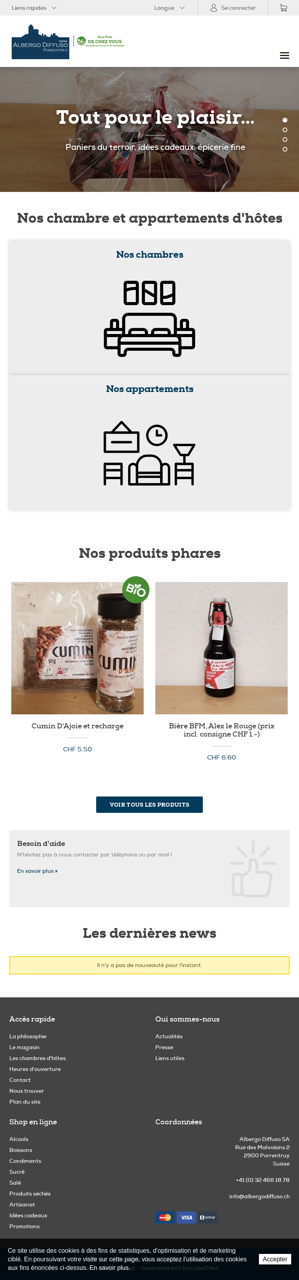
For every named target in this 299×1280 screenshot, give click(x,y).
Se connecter (233, 8)
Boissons (20, 1149)
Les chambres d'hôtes (37, 1058)
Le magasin (24, 1047)
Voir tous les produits (149, 804)
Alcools (18, 1139)
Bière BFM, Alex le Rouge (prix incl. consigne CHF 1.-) (221, 730)
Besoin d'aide (41, 843)
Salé (15, 1182)
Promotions (24, 1226)
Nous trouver (26, 1090)
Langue (170, 8)
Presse (164, 1047)
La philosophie (27, 1036)
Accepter (275, 1259)
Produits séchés (30, 1193)
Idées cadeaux (28, 1215)
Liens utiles (170, 1058)
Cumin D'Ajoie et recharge (77, 726)
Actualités (169, 1036)
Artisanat (22, 1204)
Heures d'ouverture (35, 1069)
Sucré (17, 1171)
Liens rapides (35, 8)
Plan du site (24, 1101)
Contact (20, 1079)
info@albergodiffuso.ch (259, 1196)
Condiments (25, 1160)
